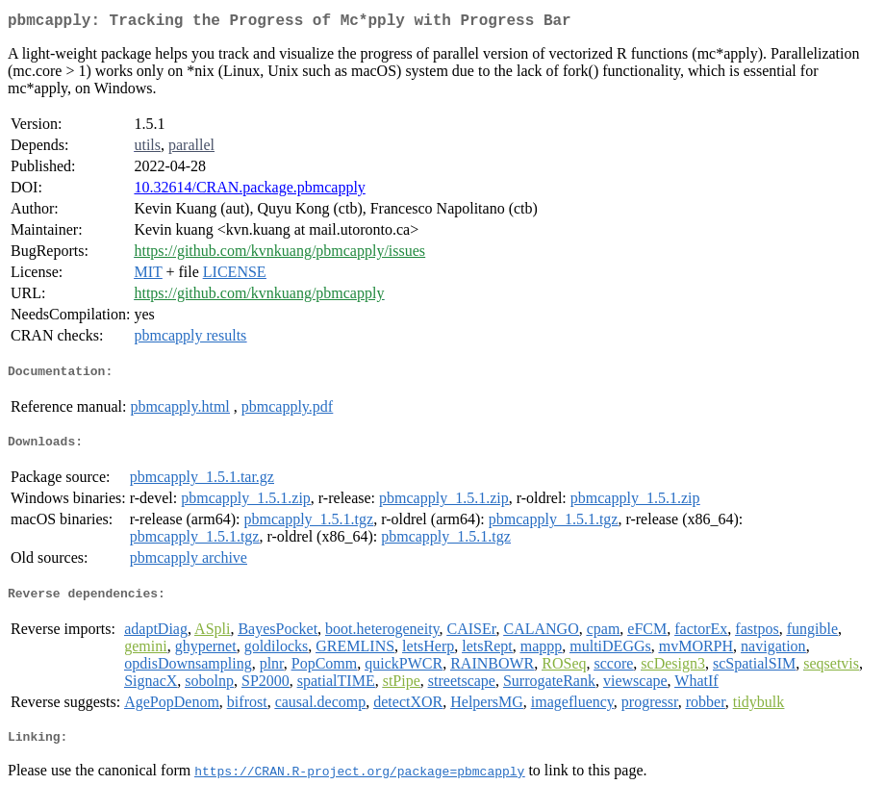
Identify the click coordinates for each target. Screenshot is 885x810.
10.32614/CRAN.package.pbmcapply (249, 191)
